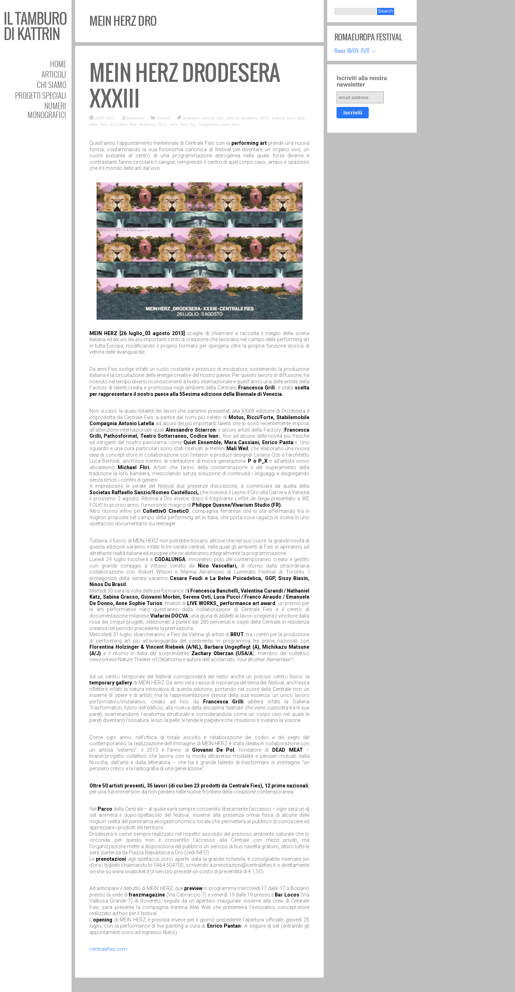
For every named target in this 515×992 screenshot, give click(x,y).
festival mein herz (288, 118)
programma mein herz (219, 124)
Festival (163, 118)
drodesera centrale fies (202, 118)
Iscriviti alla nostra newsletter (362, 81)
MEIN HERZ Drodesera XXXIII (184, 86)
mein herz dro (102, 124)
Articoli (53, 74)
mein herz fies (183, 124)
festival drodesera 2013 (247, 118)
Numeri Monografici (47, 110)
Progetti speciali (40, 95)
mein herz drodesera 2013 (142, 124)
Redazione (135, 118)
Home (58, 63)
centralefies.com (108, 949)
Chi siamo (51, 84)
